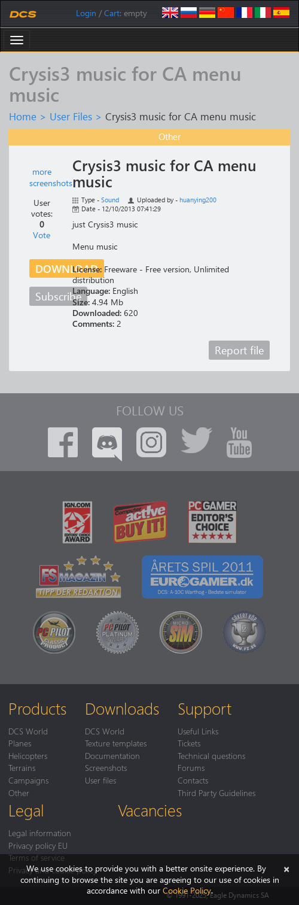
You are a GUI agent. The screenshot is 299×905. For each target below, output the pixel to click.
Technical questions (211, 755)
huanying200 (197, 199)
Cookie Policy (187, 890)
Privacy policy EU (38, 845)
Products (37, 708)
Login (86, 13)
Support (204, 708)
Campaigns (28, 780)
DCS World (28, 730)
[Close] (286, 868)
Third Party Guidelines (216, 792)
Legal (26, 810)
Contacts (193, 780)
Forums (191, 767)
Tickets (189, 742)
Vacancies (150, 810)
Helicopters (27, 755)
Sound (110, 199)
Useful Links (198, 730)
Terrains (21, 767)
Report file (239, 349)
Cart (112, 13)
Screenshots (106, 767)
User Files (71, 116)
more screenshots (50, 177)
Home (22, 116)
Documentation (112, 755)
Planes (19, 742)
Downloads (122, 708)
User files (100, 780)
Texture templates (116, 742)
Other (18, 792)
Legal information (39, 832)
